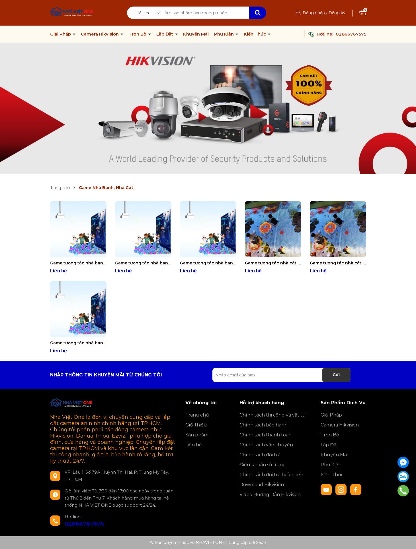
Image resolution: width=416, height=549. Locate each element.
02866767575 (351, 34)
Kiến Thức (255, 34)
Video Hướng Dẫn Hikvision (270, 494)
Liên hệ (193, 445)
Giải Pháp (61, 34)
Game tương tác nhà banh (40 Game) (78, 342)
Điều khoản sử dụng (262, 464)
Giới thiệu (196, 425)
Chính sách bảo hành (263, 425)
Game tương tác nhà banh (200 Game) (143, 263)
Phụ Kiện (224, 34)
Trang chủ (197, 415)
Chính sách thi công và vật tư (272, 415)
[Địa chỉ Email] (281, 375)
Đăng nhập (314, 12)
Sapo (261, 542)
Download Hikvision (261, 484)
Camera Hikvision (100, 34)
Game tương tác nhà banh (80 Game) (208, 263)
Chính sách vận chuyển (266, 445)
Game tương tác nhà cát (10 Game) (338, 263)
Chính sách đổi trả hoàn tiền (271, 474)
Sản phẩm (196, 435)
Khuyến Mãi (196, 34)
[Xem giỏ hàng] (362, 12)
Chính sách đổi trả (259, 454)
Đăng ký (337, 12)
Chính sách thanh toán (265, 435)
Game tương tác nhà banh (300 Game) (78, 263)
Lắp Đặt (165, 34)
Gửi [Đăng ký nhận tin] (336, 374)
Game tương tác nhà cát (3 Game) (273, 263)
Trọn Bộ (138, 34)
